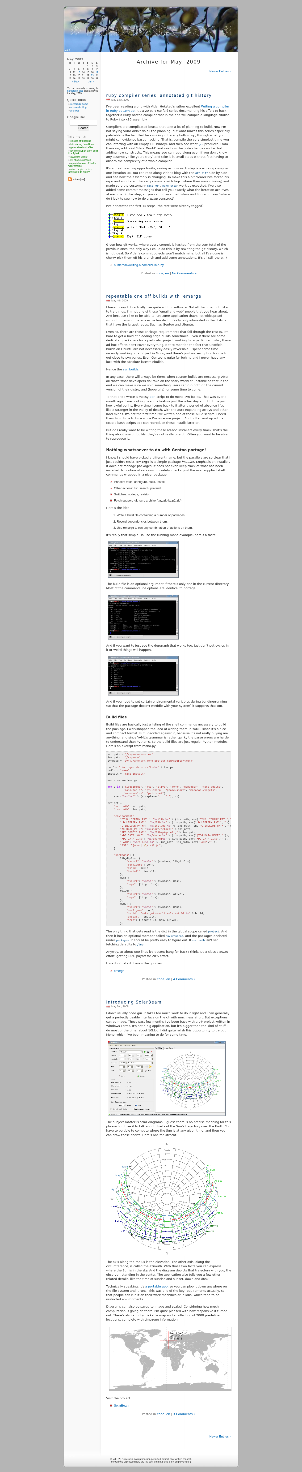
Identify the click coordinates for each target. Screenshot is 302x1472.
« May (75, 81)
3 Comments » (184, 1414)
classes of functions (80, 141)
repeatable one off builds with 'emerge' (154, 296)
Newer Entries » (220, 71)
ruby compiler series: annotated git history (159, 95)
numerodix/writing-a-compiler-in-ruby (139, 265)
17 (97, 72)
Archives (74, 110)
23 (92, 75)
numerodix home (79, 104)
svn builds (130, 369)
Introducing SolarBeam (134, 1002)
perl (152, 397)
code (159, 273)
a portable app (156, 1286)
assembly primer (79, 156)
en (167, 273)
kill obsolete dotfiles (80, 160)
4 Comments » (184, 979)
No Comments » (184, 273)
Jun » (91, 81)
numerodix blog (75, 91)
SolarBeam (121, 1405)
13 (78, 72)
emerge (119, 971)
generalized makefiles (81, 147)
